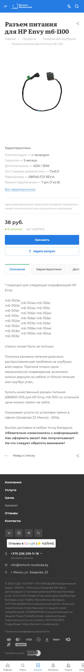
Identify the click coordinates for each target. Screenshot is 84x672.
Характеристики (49, 269)
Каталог (11, 505)
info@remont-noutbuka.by (29, 565)
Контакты (13, 521)
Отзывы (11, 513)
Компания (13, 482)
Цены (9, 498)
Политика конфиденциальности (27, 631)
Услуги (10, 490)
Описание (17, 269)
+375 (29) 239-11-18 (25, 553)
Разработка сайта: (15, 653)
